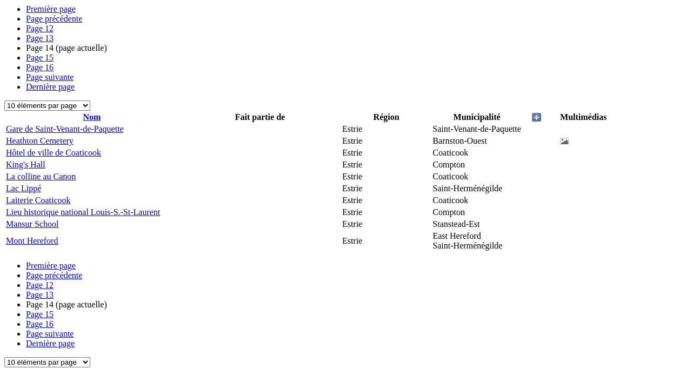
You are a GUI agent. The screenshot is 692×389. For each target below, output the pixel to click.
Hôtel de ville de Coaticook (53, 152)
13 (40, 38)
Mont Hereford (32, 240)
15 (40, 57)
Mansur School (32, 224)
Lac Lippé (23, 188)
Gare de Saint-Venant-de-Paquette (65, 128)
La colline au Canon (41, 176)
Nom (92, 117)
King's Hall (25, 164)
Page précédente (54, 18)
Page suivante (50, 77)
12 (40, 28)
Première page (51, 9)
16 (40, 67)
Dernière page (50, 86)
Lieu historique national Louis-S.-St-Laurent (83, 212)
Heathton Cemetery (40, 140)
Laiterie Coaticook (38, 200)
